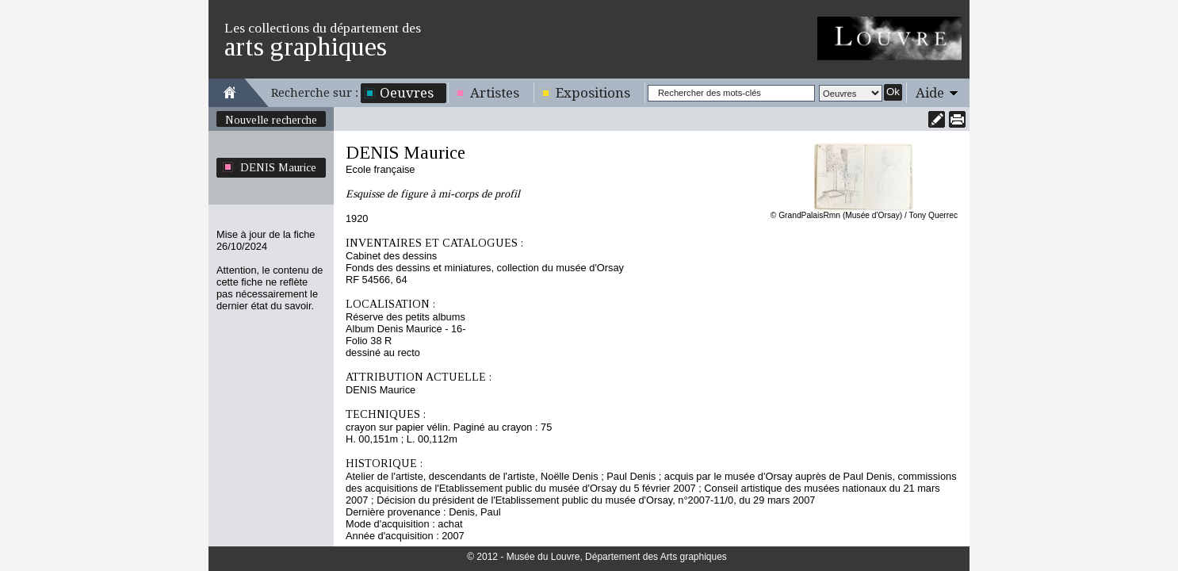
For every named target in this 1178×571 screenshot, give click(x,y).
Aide (930, 93)
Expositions (593, 93)
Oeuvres (407, 93)
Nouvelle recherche (271, 119)
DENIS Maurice (278, 167)
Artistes (494, 93)
